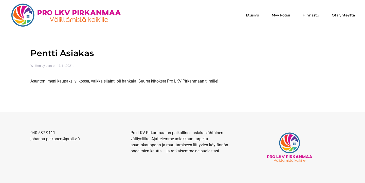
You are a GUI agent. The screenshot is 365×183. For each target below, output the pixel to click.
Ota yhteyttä (343, 15)
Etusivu (252, 15)
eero (49, 66)
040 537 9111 (42, 132)
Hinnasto (311, 15)
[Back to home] (67, 15)
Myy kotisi (281, 15)
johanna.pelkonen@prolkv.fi (55, 138)
